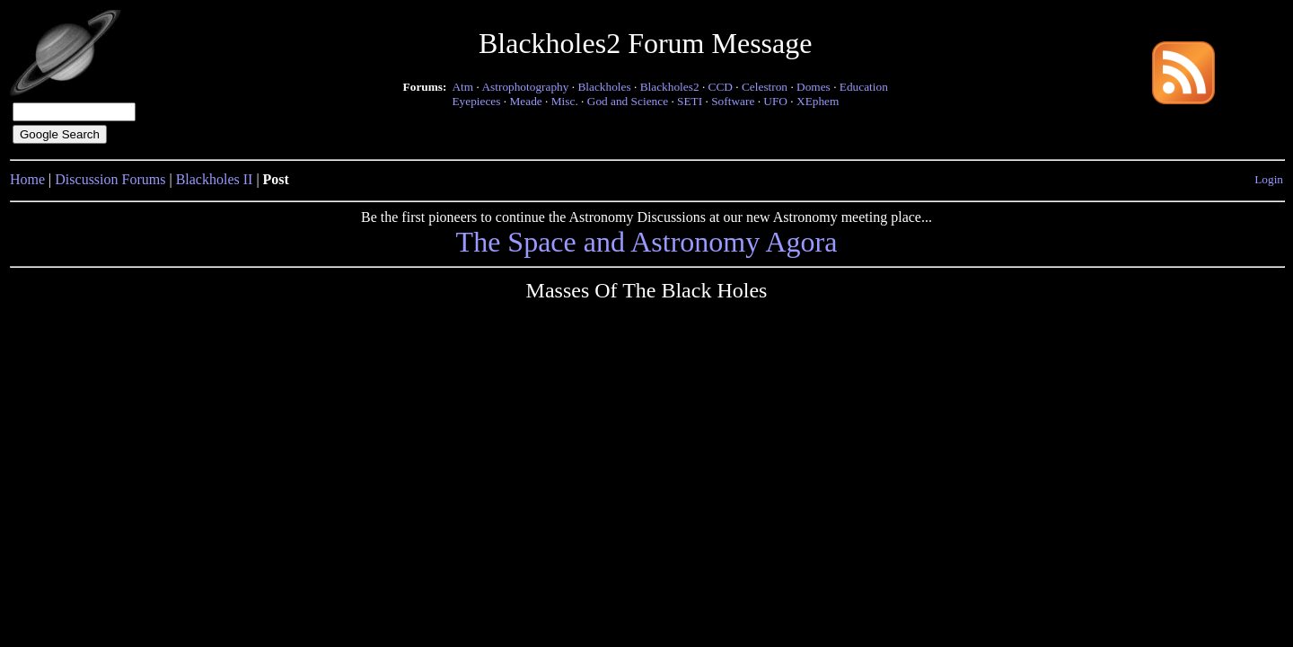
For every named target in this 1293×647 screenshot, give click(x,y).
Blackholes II (214, 179)
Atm (462, 86)
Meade (525, 101)
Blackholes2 (669, 86)
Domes (813, 86)
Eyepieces (476, 101)
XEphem (817, 101)
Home (27, 179)
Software (732, 101)
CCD (720, 86)
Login (1268, 179)
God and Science (627, 101)
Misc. (564, 101)
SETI (689, 101)
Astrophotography (524, 86)
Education (864, 86)
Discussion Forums (110, 179)
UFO (775, 101)
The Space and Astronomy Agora (647, 242)
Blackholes (603, 86)
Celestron (764, 86)
